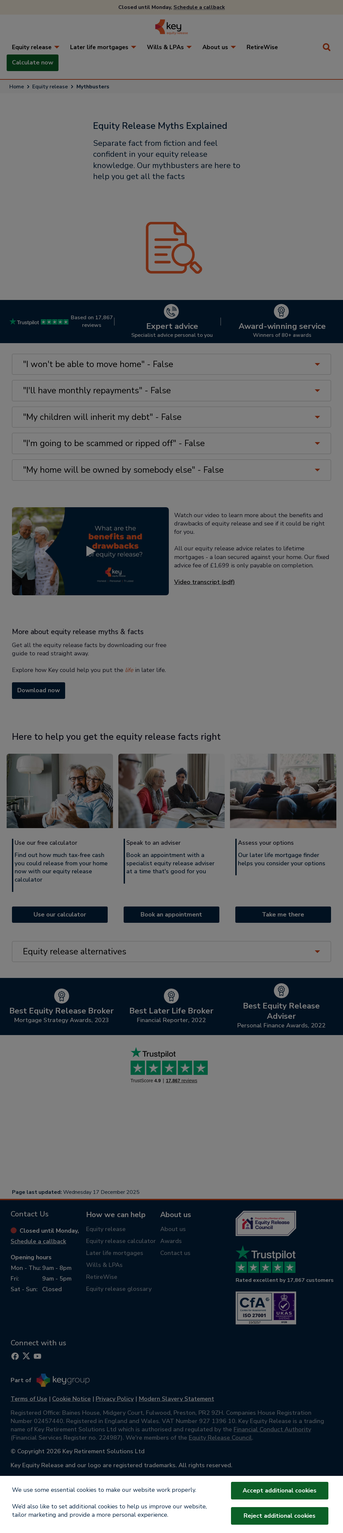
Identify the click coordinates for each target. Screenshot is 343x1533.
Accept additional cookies (279, 1490)
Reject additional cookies (279, 1516)
